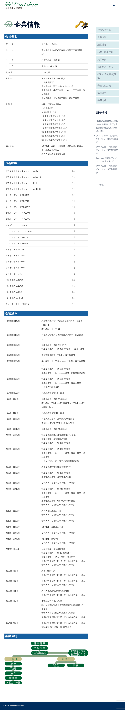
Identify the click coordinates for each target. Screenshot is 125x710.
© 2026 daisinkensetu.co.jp (15, 706)
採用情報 (101, 100)
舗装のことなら (105, 67)
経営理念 (101, 44)
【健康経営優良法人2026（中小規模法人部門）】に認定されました (107, 124)
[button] (114, 5)
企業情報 (101, 37)
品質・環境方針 (105, 52)
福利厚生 (101, 93)
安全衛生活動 (104, 85)
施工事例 (101, 59)
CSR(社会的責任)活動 (106, 76)
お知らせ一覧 (104, 29)
